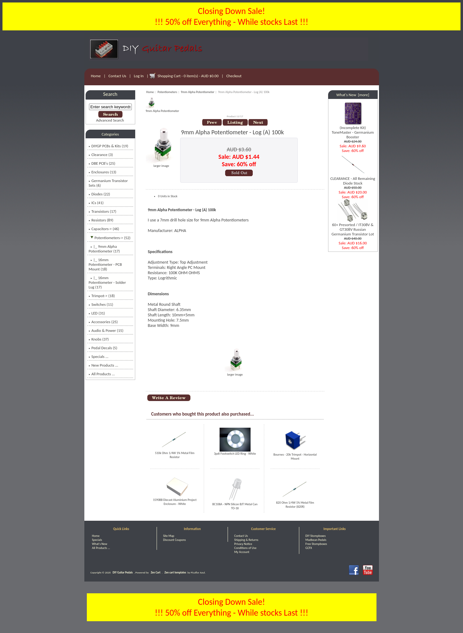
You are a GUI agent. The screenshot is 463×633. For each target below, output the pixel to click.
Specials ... (99, 356)
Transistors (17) (102, 211)
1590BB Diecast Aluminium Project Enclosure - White (175, 502)
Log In (139, 76)
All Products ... (102, 374)
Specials (97, 540)
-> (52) (110, 237)
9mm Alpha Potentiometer (197, 92)
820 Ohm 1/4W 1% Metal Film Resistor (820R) (295, 505)
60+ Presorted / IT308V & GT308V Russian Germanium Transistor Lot (353, 227)
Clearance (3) (101, 154)
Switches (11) (101, 304)
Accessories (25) (103, 321)
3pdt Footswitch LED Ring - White (235, 454)
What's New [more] (352, 94)
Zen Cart (155, 572)
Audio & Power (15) (106, 330)
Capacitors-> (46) (104, 228)
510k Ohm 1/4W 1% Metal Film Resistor (174, 455)
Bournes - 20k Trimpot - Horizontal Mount (295, 456)
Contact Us (117, 76)
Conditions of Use (245, 548)
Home (96, 76)
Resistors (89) (101, 220)
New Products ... (103, 365)
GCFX (308, 548)
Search (110, 94)
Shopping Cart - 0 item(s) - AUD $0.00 (188, 76)
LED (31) (97, 313)
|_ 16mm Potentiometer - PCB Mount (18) (105, 264)
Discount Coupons (174, 540)
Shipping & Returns (246, 540)
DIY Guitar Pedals (123, 572)
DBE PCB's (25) (102, 163)
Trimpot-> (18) (102, 295)
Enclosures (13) (102, 172)
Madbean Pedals (315, 540)
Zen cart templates (175, 572)
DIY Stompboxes (315, 536)
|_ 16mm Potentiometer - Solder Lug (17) (107, 282)
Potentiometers (167, 92)
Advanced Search (110, 120)
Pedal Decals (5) (103, 347)
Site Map (168, 536)
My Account (241, 552)
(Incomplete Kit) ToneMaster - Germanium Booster (353, 130)
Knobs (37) (99, 339)
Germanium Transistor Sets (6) (108, 183)
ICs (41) (96, 202)
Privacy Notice (243, 544)
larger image (235, 373)
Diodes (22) (99, 194)
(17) (104, 248)
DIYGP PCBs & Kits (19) (108, 146)
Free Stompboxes (316, 544)
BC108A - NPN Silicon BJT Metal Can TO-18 (234, 506)
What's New (99, 544)
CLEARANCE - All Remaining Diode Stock (352, 178)
